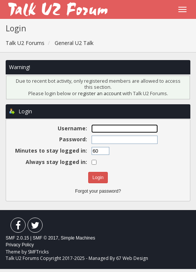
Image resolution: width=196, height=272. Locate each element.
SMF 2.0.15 (17, 238)
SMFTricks (38, 252)
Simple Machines (78, 238)
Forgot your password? (98, 191)
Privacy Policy (20, 244)
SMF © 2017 (45, 238)
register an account (100, 93)
